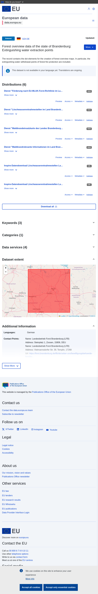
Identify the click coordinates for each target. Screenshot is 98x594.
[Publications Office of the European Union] (48, 383)
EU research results (11, 500)
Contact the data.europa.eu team (17, 410)
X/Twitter (8, 429)
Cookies (6, 449)
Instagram (37, 429)
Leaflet (62, 316)
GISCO (92, 316)
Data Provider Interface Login (15, 512)
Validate (89, 101)
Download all (49, 206)
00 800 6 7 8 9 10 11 (18, 551)
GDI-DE (26, 39)
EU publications (9, 509)
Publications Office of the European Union (51, 392)
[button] (14, 2)
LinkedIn (22, 429)
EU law (5, 491)
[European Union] (48, 531)
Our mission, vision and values (16, 473)
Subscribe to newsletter (13, 414)
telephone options (20, 554)
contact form (22, 557)
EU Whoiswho (8, 504)
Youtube (51, 430)
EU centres (27, 560)
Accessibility (8, 453)
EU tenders (7, 495)
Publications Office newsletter (16, 476)
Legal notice (7, 445)
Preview (58, 101)
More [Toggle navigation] (90, 47)
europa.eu (24, 537)
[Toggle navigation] (93, 21)
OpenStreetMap (74, 316)
